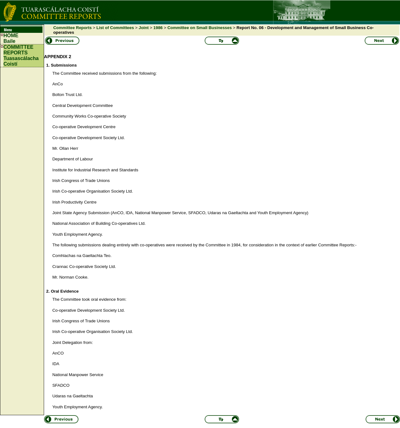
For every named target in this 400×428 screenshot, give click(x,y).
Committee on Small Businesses (200, 27)
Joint (144, 27)
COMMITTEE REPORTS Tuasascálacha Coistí (21, 55)
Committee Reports (72, 27)
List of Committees (115, 27)
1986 (158, 27)
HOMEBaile (10, 38)
